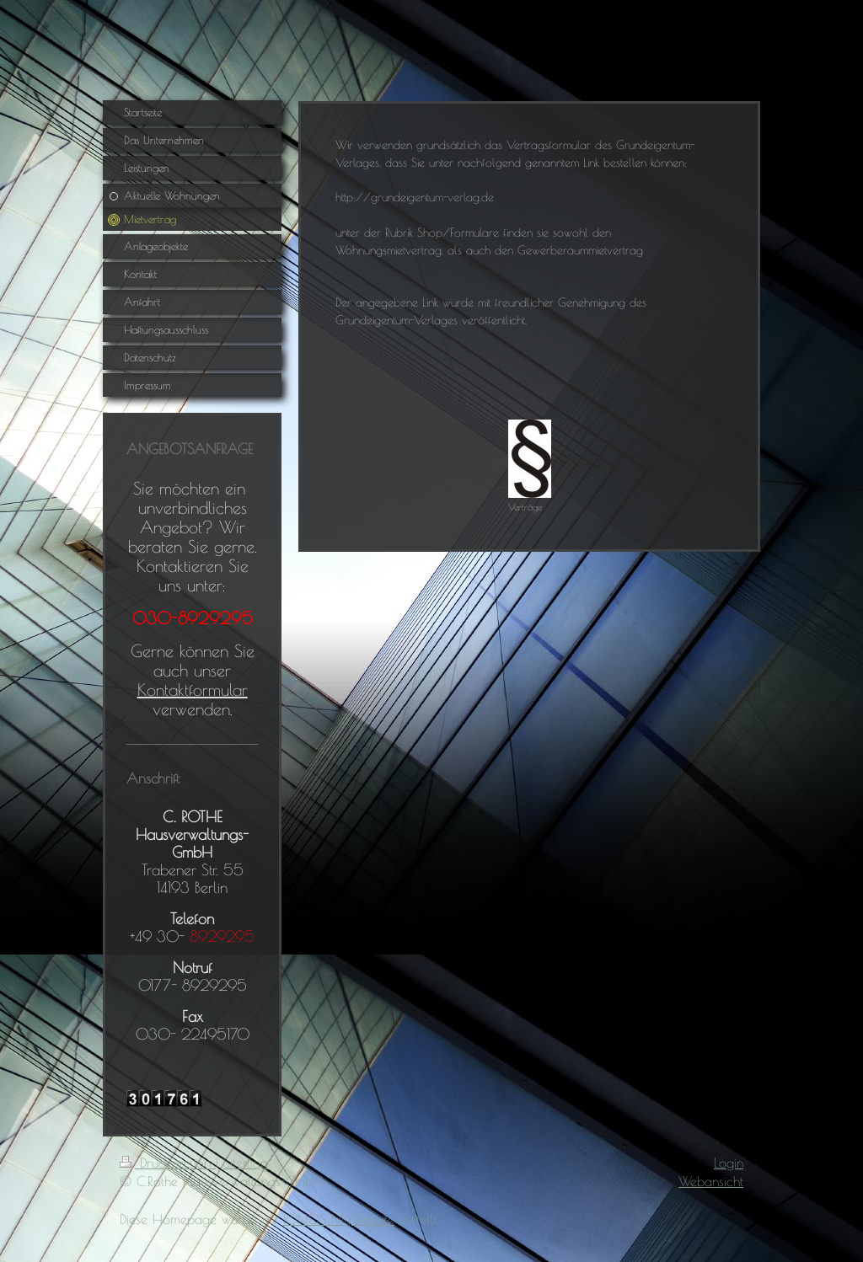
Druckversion (168, 1162)
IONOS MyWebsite (338, 1219)
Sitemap (245, 1162)
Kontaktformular (192, 689)
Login (728, 1162)
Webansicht (710, 1181)
